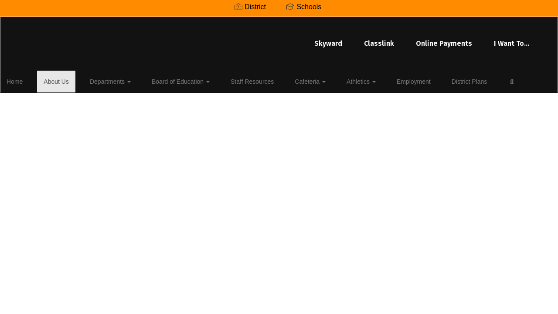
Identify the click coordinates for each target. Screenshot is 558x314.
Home (28, 80)
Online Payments (340, 39)
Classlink (275, 39)
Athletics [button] (327, 80)
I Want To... (407, 39)
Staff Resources (234, 80)
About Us (62, 80)
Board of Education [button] (171, 80)
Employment (372, 80)
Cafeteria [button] (284, 80)
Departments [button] (108, 80)
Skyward (224, 39)
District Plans (420, 80)
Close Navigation (43, 105)
